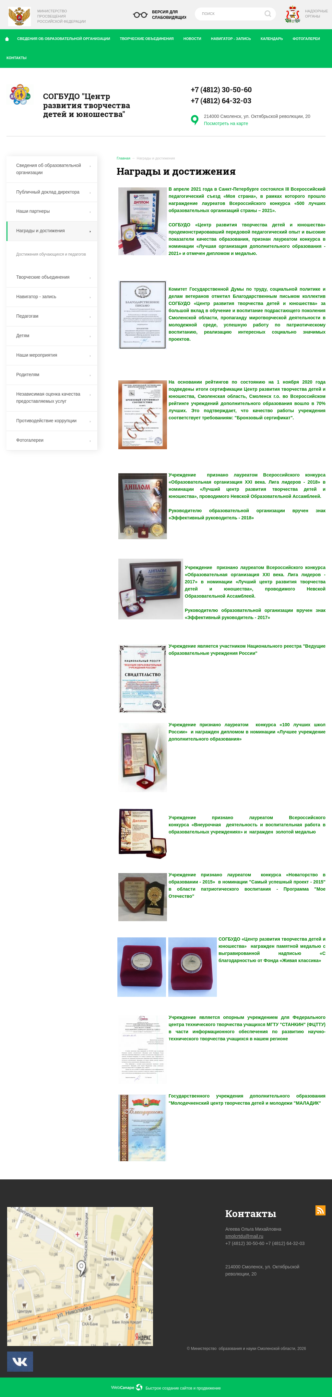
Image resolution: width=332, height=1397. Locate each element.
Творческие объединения (149, 37)
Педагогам (53, 316)
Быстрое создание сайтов (169, 1388)
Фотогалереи (309, 37)
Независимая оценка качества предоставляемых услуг (53, 397)
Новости (195, 37)
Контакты (18, 56)
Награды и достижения (53, 230)
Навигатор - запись (233, 37)
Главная (123, 158)
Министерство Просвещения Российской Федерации (61, 16)
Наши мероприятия (53, 355)
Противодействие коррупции (53, 420)
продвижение (209, 1388)
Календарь (274, 37)
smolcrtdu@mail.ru (244, 1236)
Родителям (53, 374)
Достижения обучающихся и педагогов (51, 254)
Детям (53, 335)
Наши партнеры (53, 211)
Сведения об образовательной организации (66, 37)
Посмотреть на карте (226, 123)
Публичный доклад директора (53, 192)
